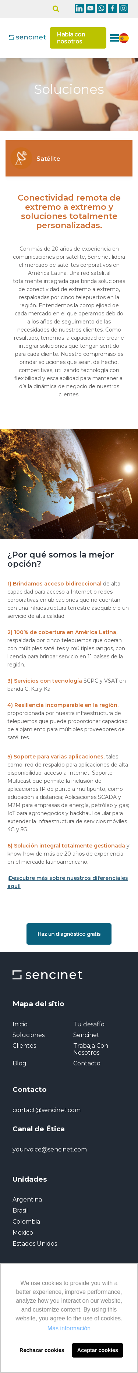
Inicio (20, 1024)
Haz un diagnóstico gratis (69, 934)
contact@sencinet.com (47, 1110)
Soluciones (29, 1034)
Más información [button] (69, 1328)
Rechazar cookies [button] (42, 1350)
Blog (19, 1063)
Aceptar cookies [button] (97, 1350)
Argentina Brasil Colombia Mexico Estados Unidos (35, 1221)
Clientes (24, 1045)
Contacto (86, 1063)
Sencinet (86, 1034)
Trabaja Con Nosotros (90, 1049)
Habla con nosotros (71, 38)
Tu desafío (89, 1024)
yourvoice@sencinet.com (50, 1149)
